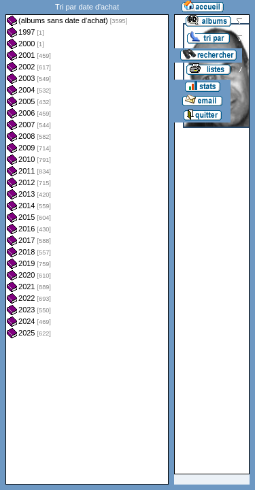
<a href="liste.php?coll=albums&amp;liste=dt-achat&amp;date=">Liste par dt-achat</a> (87, 242)
